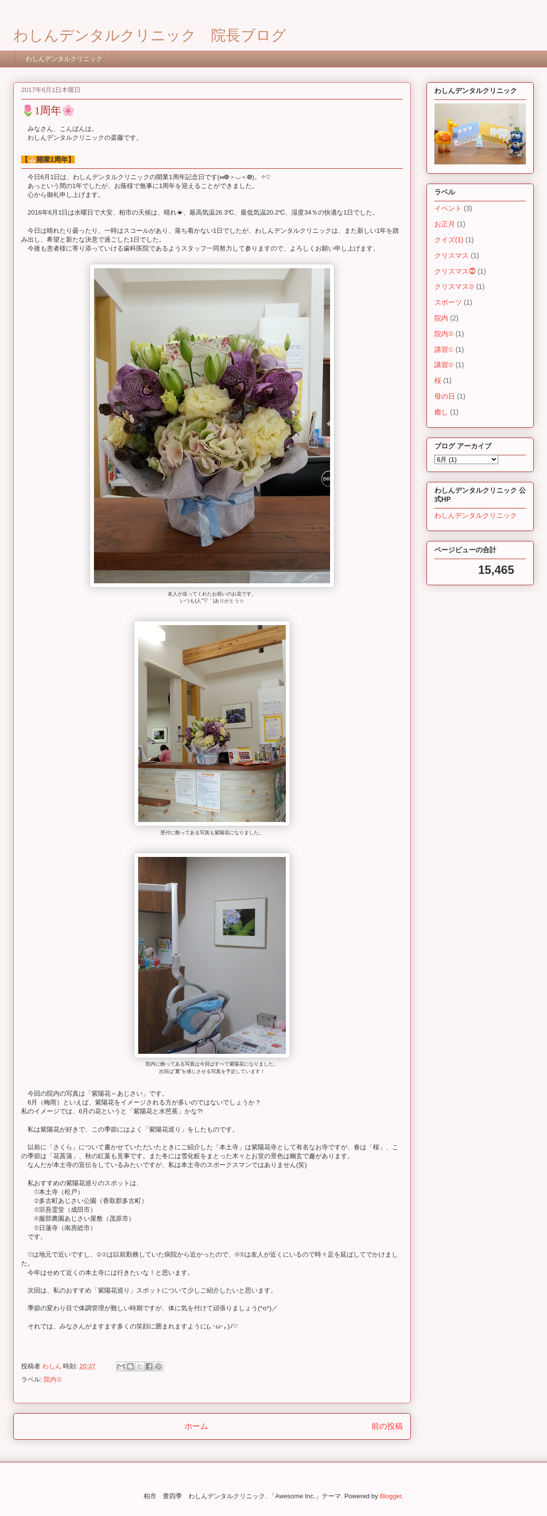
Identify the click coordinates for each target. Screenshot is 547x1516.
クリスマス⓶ (455, 271)
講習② (444, 365)
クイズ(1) (448, 240)
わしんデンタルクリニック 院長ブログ (149, 35)
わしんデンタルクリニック (64, 59)
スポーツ (448, 302)
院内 (441, 318)
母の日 (444, 396)
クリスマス (451, 255)
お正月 (444, 224)
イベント (448, 208)
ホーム (196, 1426)
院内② (52, 1379)
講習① (444, 349)
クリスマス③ (454, 286)
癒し (441, 412)
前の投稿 (387, 1426)
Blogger (390, 1496)
